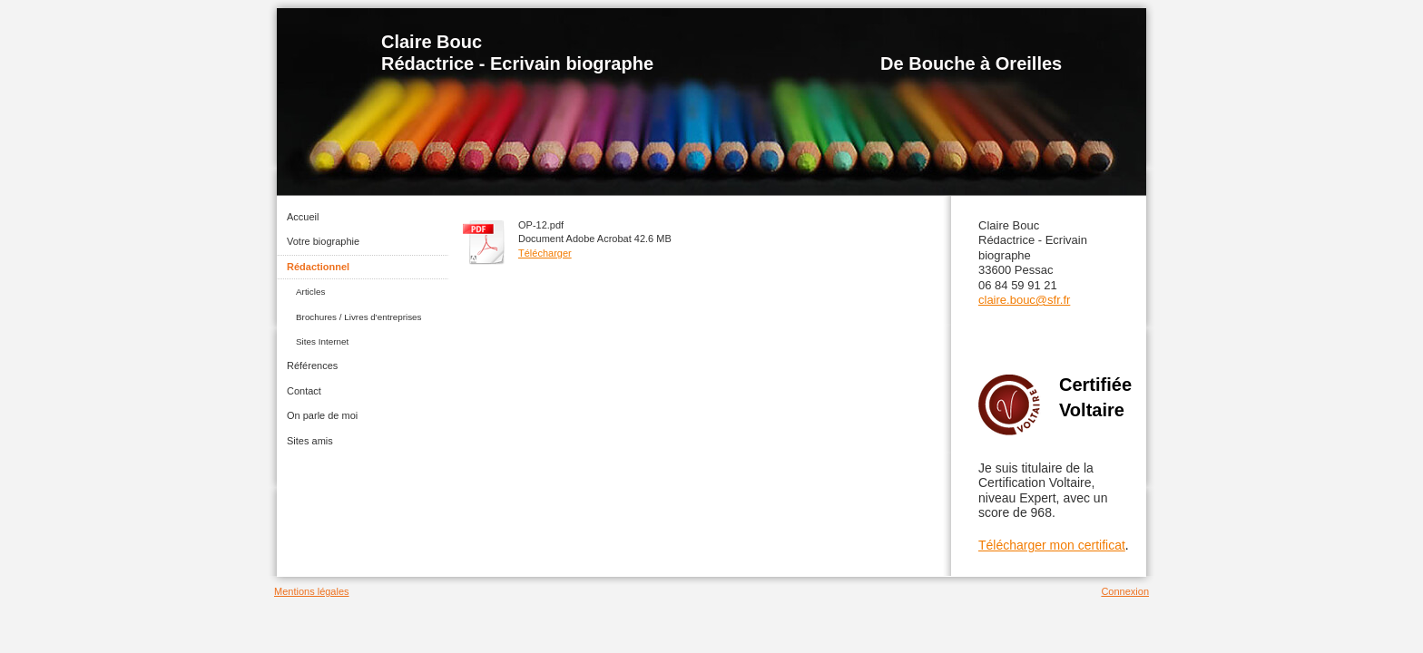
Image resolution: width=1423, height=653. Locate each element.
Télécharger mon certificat (1051, 545)
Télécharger (545, 253)
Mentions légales (311, 591)
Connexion (1125, 591)
